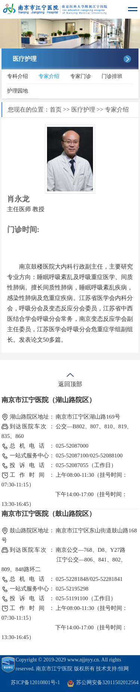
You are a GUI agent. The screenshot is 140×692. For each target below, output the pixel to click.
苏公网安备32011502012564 (107, 682)
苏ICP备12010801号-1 (35, 682)
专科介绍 (17, 76)
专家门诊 (80, 76)
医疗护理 (83, 109)
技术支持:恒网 (112, 668)
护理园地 (17, 91)
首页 (56, 109)
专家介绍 (48, 76)
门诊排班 (112, 76)
